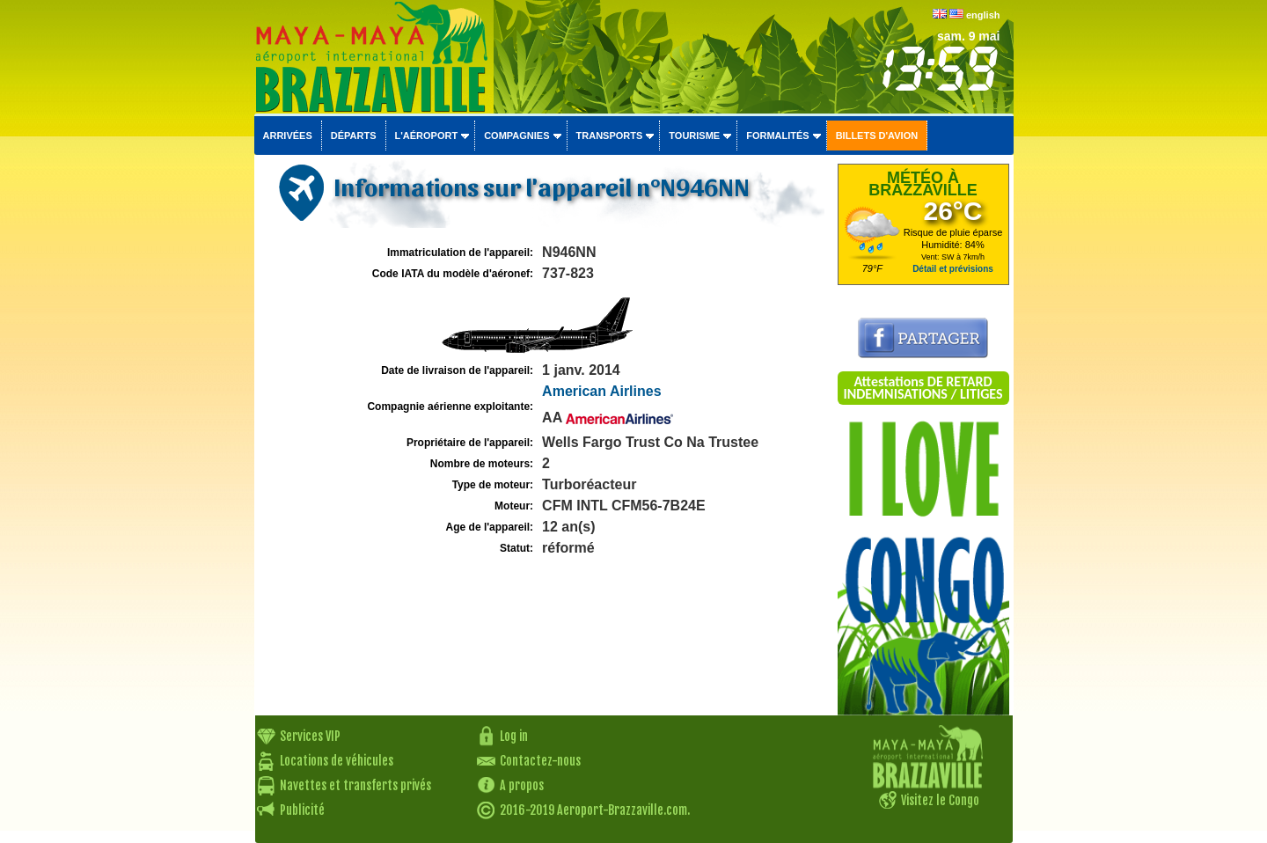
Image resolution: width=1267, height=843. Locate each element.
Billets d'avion (877, 135)
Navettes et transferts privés (355, 785)
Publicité (302, 810)
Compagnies (516, 135)
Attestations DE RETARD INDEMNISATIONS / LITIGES (922, 387)
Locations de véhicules (336, 760)
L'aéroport (426, 135)
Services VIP (310, 736)
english (983, 15)
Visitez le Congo (940, 800)
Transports (609, 135)
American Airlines (601, 391)
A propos (522, 785)
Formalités (777, 135)
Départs (354, 135)
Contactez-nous (540, 760)
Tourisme (694, 135)
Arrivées (287, 135)
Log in (514, 736)
